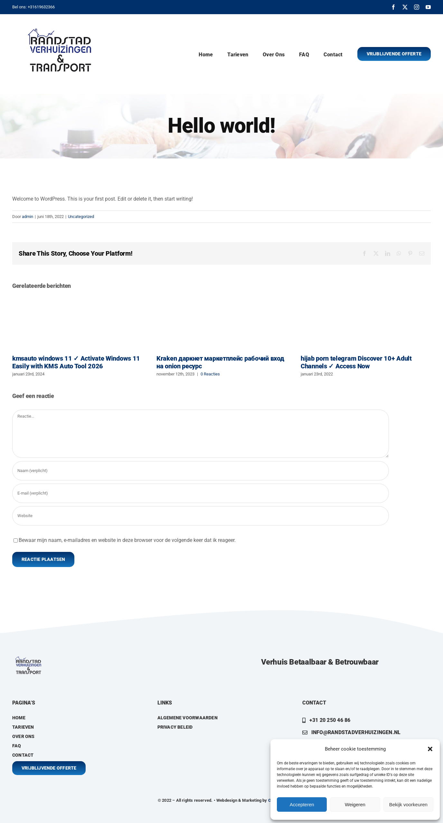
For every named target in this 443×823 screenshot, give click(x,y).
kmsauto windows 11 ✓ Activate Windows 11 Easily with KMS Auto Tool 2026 (76, 362)
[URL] (200, 515)
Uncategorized (81, 216)
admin (27, 216)
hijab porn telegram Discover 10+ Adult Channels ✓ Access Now (356, 362)
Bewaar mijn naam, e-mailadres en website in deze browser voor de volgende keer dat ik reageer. (127, 540)
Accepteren (302, 804)
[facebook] (393, 7)
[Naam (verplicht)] (200, 470)
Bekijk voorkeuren (408, 804)
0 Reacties (210, 374)
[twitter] (405, 7)
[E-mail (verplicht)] (200, 493)
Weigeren (355, 804)
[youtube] (428, 7)
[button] (430, 749)
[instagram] (416, 7)
